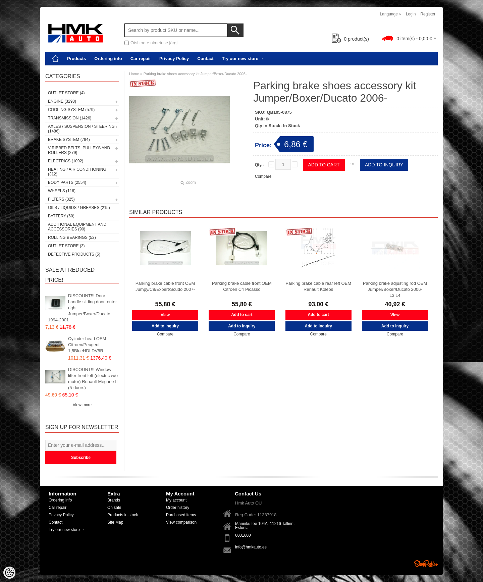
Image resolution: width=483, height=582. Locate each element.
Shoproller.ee (426, 563)
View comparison (181, 522)
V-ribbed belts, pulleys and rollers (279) (79, 150)
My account (176, 500)
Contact (205, 58)
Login (411, 14)
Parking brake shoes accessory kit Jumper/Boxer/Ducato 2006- (195, 74)
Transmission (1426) (69, 118)
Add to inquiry (384, 164)
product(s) (350, 39)
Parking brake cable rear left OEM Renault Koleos (318, 286)
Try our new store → (243, 58)
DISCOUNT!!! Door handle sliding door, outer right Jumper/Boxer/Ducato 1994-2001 (82, 307)
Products (76, 58)
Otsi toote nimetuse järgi (153, 42)
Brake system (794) (69, 139)
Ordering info (108, 58)
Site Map (115, 522)
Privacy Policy (174, 58)
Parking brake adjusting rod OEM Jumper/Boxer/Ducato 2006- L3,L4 (395, 289)
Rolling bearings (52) (72, 237)
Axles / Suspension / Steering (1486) (81, 129)
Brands (113, 500)
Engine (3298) (62, 101)
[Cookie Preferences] (9, 573)
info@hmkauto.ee (251, 547)
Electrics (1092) (65, 161)
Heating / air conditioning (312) (77, 171)
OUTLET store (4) (66, 93)
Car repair (140, 58)
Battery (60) (61, 216)
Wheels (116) (61, 191)
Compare (263, 176)
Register (427, 14)
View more (82, 405)
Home (134, 74)
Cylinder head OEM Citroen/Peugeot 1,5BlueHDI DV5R (87, 344)
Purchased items (181, 515)
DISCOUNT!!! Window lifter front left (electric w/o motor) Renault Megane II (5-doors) (93, 378)
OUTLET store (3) (66, 246)
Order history (177, 508)
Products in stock (122, 515)
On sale (114, 508)
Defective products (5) (74, 254)
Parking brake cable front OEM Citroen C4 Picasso (242, 286)
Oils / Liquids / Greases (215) (79, 207)
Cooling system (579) (71, 109)
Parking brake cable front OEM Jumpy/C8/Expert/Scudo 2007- (165, 286)
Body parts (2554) (67, 182)
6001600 (243, 535)
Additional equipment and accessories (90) (77, 226)
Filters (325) (61, 199)
